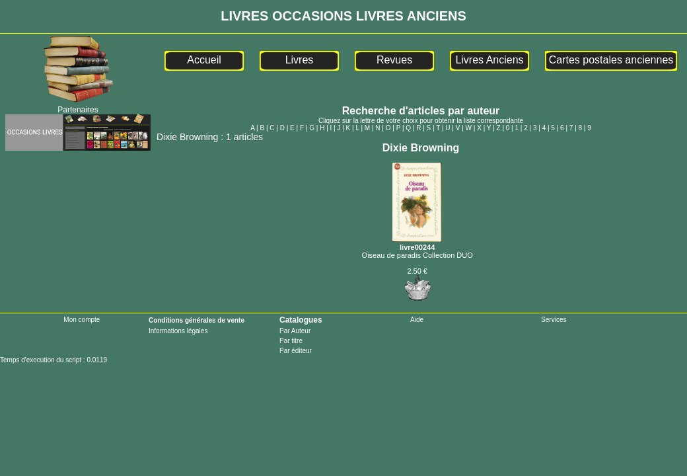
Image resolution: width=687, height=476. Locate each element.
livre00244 (417, 243)
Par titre (291, 340)
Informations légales (178, 331)
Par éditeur (295, 350)
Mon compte (81, 319)
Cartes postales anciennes (611, 59)
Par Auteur (294, 331)
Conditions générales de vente (196, 320)
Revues (394, 59)
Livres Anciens (489, 59)
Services (553, 319)
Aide (416, 319)
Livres (299, 59)
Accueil (204, 59)
